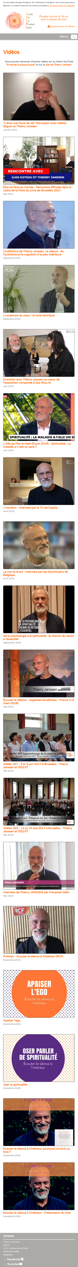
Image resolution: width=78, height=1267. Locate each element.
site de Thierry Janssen (58, 64)
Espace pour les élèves (61, 26)
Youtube (14, 1264)
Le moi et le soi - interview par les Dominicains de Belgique (35, 573)
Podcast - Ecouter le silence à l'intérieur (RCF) (33, 956)
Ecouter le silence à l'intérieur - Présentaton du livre (37, 1213)
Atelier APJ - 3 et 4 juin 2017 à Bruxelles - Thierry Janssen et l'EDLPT (35, 765)
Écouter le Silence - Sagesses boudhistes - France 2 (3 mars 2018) (38, 701)
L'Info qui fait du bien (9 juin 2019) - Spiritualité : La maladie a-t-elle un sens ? (37, 445)
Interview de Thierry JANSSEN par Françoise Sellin (36, 892)
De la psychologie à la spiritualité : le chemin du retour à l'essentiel (38, 637)
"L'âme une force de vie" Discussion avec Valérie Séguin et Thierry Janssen (34, 125)
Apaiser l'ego (11, 1020)
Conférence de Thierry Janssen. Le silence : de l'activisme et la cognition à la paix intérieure (33, 253)
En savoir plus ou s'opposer (62, 5)
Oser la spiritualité (15, 1084)
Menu (64, 37)
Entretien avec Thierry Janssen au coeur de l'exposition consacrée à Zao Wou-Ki (31, 381)
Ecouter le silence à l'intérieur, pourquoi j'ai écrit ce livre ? (36, 1150)
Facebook (15, 1259)
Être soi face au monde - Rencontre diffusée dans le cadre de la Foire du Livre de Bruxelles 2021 (37, 189)
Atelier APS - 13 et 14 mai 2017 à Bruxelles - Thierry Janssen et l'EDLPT (37, 830)
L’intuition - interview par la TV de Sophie (30, 507)
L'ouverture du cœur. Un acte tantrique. (29, 315)
